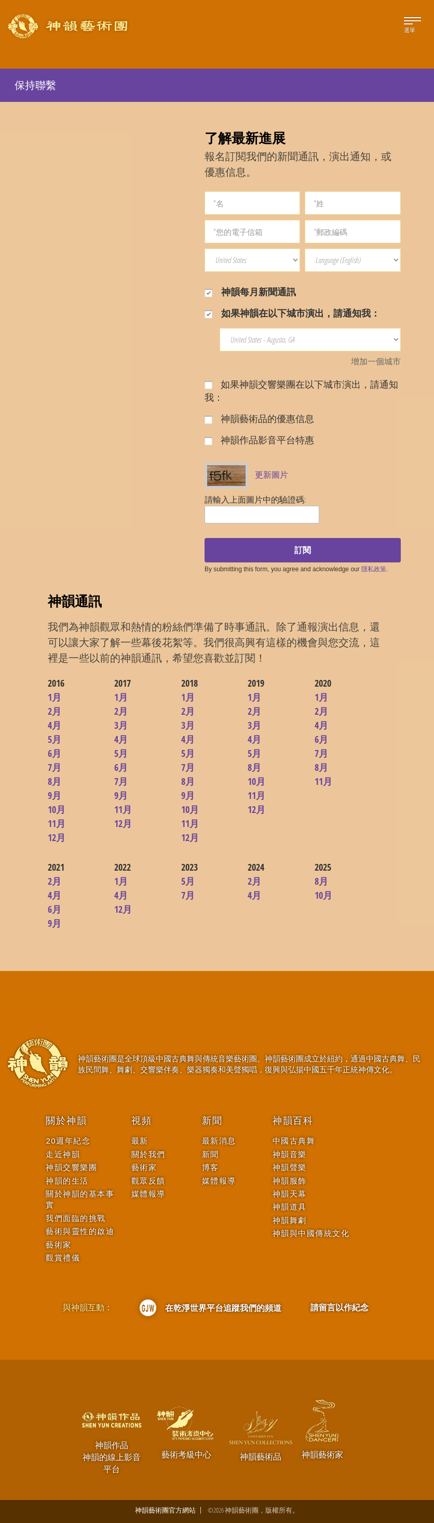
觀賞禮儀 (63, 1257)
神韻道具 (290, 1206)
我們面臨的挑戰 (76, 1218)
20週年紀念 (68, 1140)
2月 (54, 711)
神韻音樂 (290, 1154)
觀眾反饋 (148, 1180)
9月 (54, 795)
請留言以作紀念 (339, 1307)
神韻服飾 (290, 1180)
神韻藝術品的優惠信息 (259, 418)
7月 (54, 767)
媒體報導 (148, 1193)
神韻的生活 (67, 1180)
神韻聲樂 (290, 1167)
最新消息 (219, 1140)
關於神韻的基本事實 (80, 1199)
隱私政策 (373, 569)
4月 (54, 725)
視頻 (141, 1120)
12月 (56, 837)
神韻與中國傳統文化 (311, 1233)
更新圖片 (271, 474)
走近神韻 (63, 1154)
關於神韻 (66, 1120)
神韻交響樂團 (71, 1167)
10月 (56, 809)
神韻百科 (293, 1120)
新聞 (212, 1120)
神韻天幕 (290, 1193)
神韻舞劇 (290, 1220)
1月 (54, 697)
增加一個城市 (376, 361)
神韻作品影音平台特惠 (259, 440)
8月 (54, 781)
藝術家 (59, 1244)
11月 (56, 823)
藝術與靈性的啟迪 (80, 1231)
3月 (121, 725)
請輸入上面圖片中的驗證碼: (255, 499)
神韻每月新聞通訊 (250, 291)
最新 (139, 1140)
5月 (54, 739)
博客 (210, 1167)
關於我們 (148, 1154)
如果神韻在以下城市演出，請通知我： (292, 313)
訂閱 (302, 550)
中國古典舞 (294, 1140)
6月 (54, 753)
